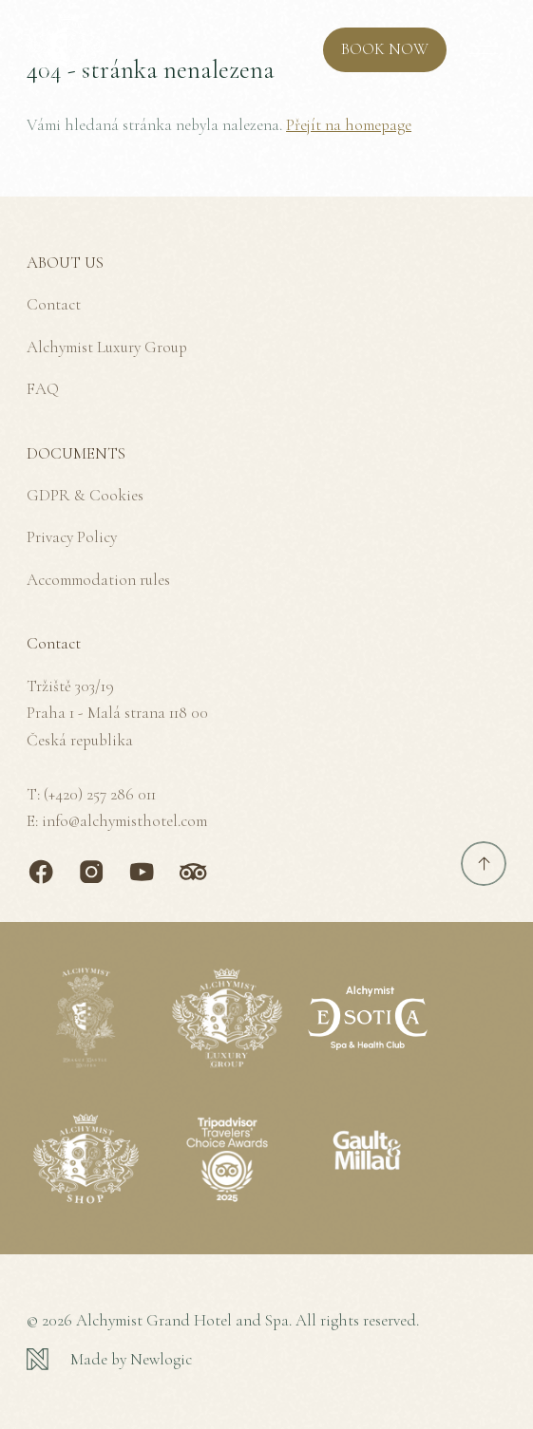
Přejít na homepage (348, 125)
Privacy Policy (72, 537)
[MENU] (483, 50)
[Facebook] (41, 871)
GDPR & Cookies (85, 495)
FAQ (43, 389)
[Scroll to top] (483, 864)
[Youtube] (141, 871)
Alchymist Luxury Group (107, 347)
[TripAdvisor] (193, 871)
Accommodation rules (98, 580)
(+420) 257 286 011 (100, 794)
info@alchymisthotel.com (124, 821)
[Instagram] (91, 871)
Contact (54, 304)
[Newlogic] (266, 1359)
